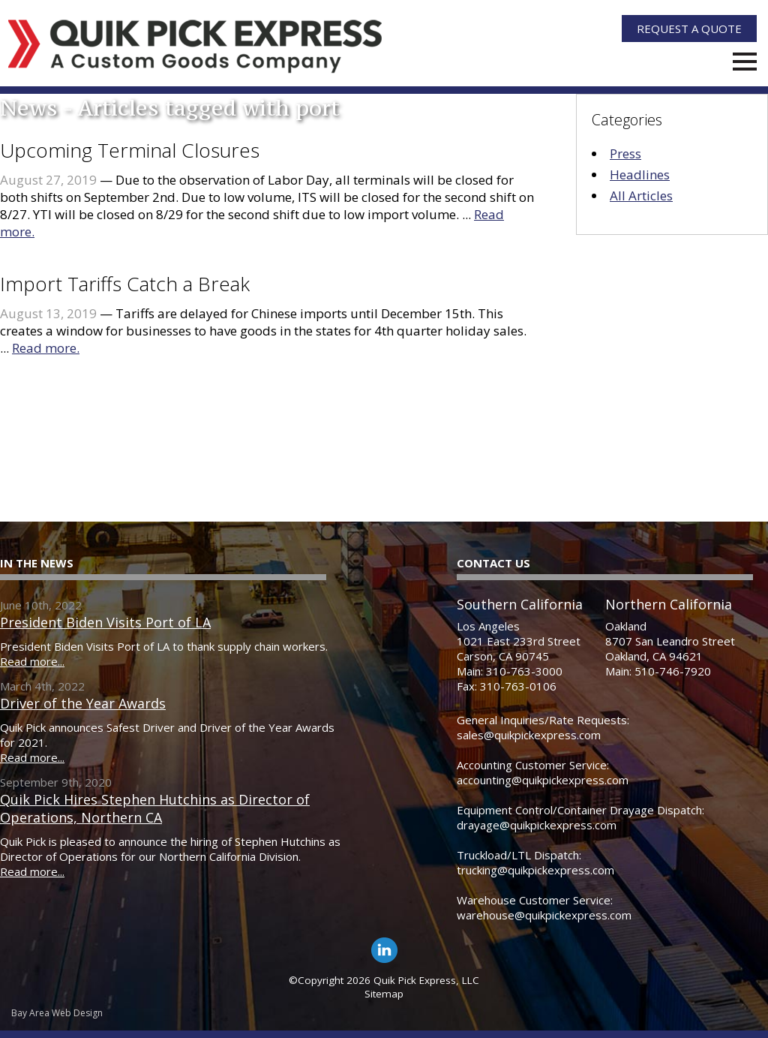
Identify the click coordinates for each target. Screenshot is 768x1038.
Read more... (32, 661)
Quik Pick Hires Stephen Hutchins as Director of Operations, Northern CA (155, 808)
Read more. (46, 348)
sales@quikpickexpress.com (529, 734)
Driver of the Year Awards (83, 703)
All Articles (641, 195)
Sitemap (384, 993)
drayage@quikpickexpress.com (536, 824)
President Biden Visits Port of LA (105, 622)
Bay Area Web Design (57, 1012)
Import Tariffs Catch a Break (125, 283)
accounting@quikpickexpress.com (542, 779)
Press (625, 153)
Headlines (640, 174)
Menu (745, 62)
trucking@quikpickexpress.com (535, 869)
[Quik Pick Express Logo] (195, 47)
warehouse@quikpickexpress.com (544, 914)
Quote (689, 28)
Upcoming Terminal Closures (130, 150)
